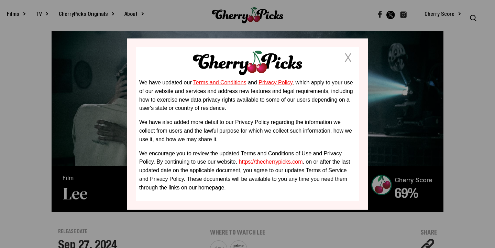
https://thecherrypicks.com (271, 162)
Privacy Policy (275, 82)
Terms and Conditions (219, 82)
